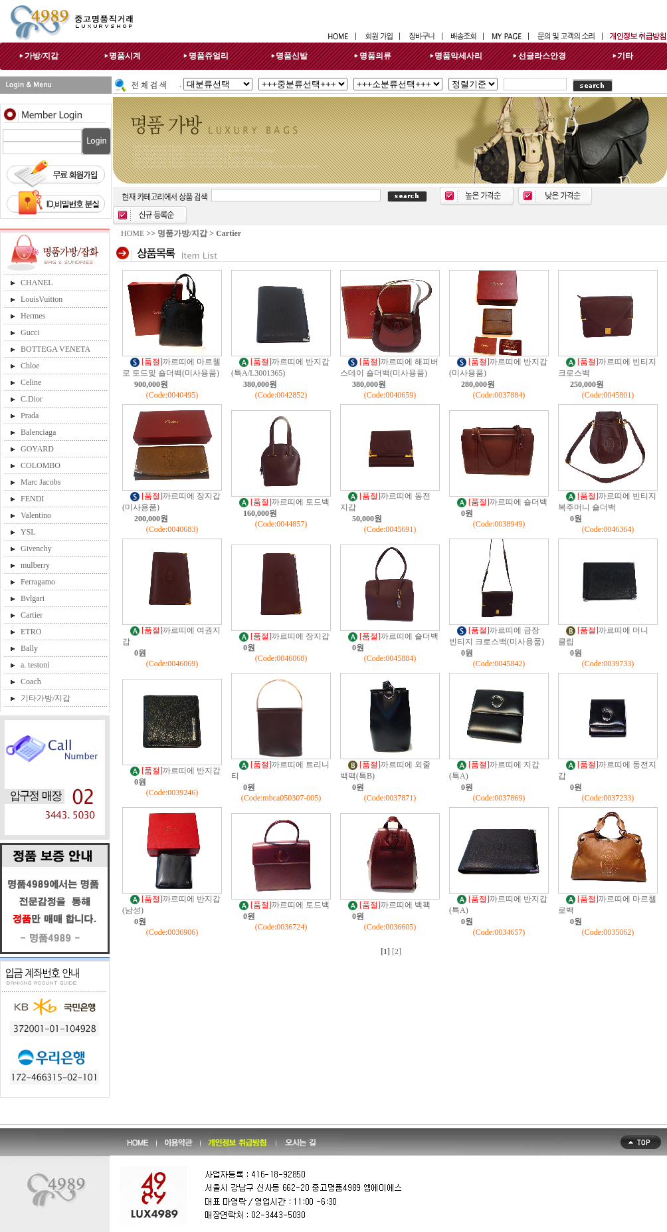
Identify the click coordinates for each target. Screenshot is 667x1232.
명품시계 (125, 56)
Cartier (32, 615)
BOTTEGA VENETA (55, 349)
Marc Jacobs (40, 482)
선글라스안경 (542, 56)
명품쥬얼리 (209, 56)
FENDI (32, 498)
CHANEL (37, 282)
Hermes (33, 315)
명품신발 (292, 56)
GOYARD (37, 448)
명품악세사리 (458, 56)
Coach (31, 681)
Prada (30, 415)
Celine (31, 382)
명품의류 (375, 56)
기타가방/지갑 (45, 698)
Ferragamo (38, 581)
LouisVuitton (41, 299)
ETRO (31, 631)
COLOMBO (40, 465)
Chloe (30, 365)
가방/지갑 (41, 56)
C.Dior (32, 399)
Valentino (36, 515)
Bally (29, 648)
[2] (396, 951)
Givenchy (36, 548)
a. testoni (35, 665)
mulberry (35, 565)
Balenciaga (38, 432)
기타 (625, 56)
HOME (132, 233)
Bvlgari (33, 598)
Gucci (30, 332)
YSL (28, 532)
